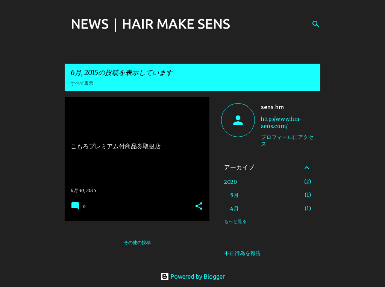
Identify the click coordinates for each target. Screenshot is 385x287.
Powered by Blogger (192, 276)
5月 (234, 195)
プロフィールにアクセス (287, 140)
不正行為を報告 (242, 253)
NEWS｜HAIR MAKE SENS (150, 23)
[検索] (315, 24)
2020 (230, 182)
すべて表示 (82, 83)
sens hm (272, 107)
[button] (198, 207)
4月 (234, 208)
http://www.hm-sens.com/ (281, 123)
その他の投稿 (137, 242)
